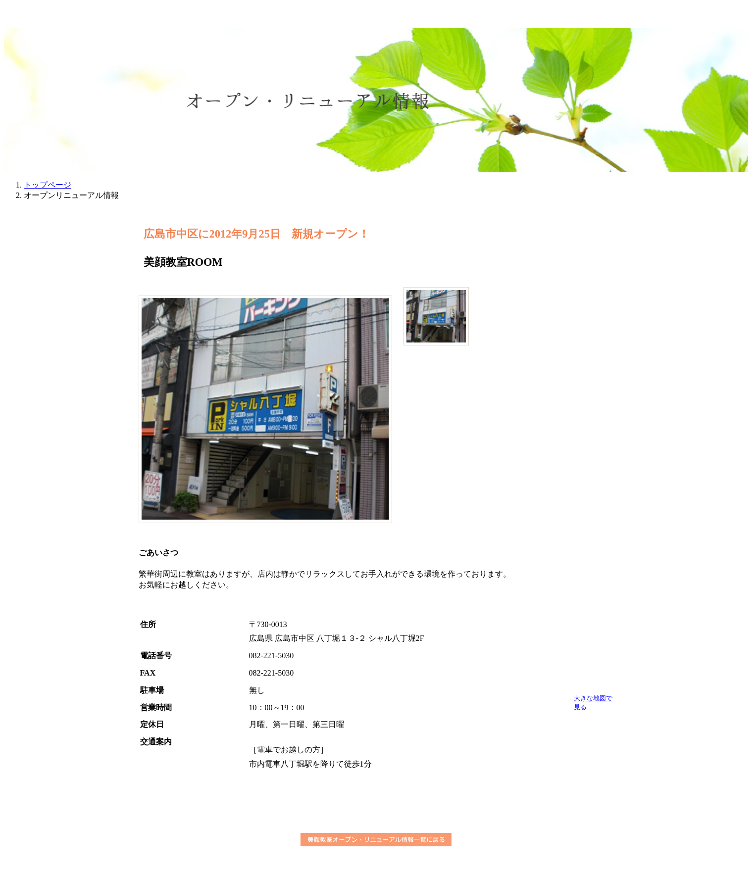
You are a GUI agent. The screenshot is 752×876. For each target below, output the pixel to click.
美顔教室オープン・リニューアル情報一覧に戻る (376, 839)
